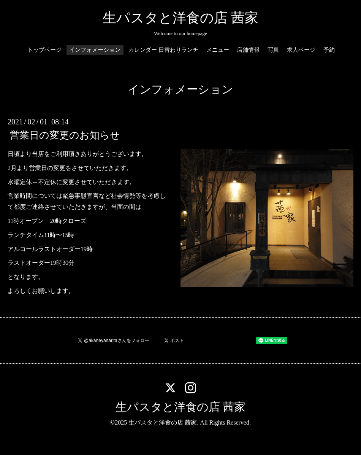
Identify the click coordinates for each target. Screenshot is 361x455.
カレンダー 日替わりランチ (163, 50)
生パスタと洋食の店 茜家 (180, 17)
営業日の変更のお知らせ (65, 135)
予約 (329, 50)
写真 (273, 50)
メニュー (217, 50)
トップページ (44, 50)
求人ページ (301, 50)
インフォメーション (94, 50)
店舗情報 (248, 50)
